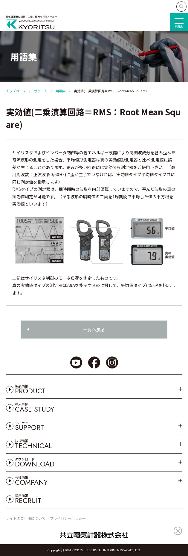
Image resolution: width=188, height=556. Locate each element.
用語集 (60, 90)
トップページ (16, 90)
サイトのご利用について (25, 518)
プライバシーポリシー (68, 518)
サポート (40, 90)
